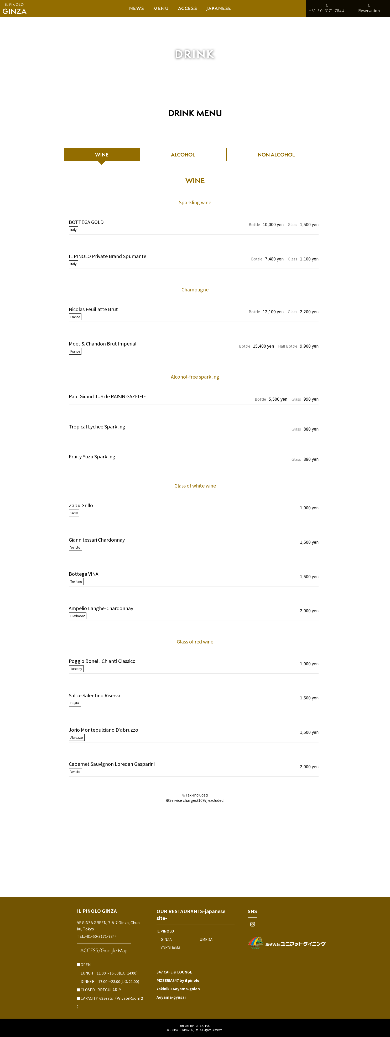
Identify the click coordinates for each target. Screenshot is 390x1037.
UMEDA (206, 939)
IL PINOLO (165, 931)
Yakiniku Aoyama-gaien (178, 988)
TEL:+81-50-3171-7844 (97, 936)
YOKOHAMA (170, 947)
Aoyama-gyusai (171, 997)
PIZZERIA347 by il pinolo (178, 980)
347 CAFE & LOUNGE (174, 972)
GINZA (166, 939)
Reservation (369, 8)
